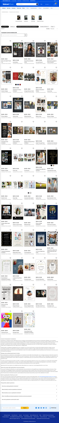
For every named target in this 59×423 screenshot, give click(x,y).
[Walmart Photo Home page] (8, 4)
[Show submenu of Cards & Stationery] (37, 8)
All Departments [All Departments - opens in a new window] (7, 415)
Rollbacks (4, 8)
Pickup (23, 8)
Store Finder (14, 0)
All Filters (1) (5, 27)
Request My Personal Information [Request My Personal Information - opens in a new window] (43, 418)
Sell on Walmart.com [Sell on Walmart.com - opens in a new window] (34, 415)
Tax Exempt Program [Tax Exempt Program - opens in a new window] (19, 416)
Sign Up (24, 407)
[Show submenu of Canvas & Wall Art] (49, 8)
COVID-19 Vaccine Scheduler (48, 415)
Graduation (14, 8)
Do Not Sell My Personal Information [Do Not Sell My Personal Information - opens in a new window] (28, 418)
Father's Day (19, 8)
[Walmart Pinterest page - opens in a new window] (41, 407)
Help (41, 4)
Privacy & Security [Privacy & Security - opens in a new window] (43, 416)
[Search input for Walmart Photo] (26, 4)
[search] (25, 35)
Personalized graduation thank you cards (47, 376)
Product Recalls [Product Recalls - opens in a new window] (6, 416)
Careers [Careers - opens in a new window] (20, 415)
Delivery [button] (13, 26)
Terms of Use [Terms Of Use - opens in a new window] (36, 416)
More (51, 8)
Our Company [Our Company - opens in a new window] (26, 415)
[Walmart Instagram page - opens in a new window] (46, 407)
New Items (8, 8)
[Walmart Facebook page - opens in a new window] (36, 407)
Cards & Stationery (33, 8)
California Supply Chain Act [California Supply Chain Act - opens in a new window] (14, 418)
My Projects (19, 0)
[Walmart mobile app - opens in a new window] (52, 407)
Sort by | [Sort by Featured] (48, 28)
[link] (18, 19)
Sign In (55, 0)
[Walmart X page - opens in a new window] (38, 407)
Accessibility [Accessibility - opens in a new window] (12, 416)
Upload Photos (32, 0)
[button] (6, 41)
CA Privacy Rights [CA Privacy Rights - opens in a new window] (51, 416)
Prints (28, 8)
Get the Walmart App (28, 416)
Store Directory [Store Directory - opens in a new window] (15, 415)
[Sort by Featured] (54, 29)
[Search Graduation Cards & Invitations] (12, 35)
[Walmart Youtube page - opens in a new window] (43, 407)
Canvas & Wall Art (46, 8)
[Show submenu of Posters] (41, 8)
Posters (40, 8)
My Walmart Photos (26, 0)
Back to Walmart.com (6, 0)
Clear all (2, 28)
